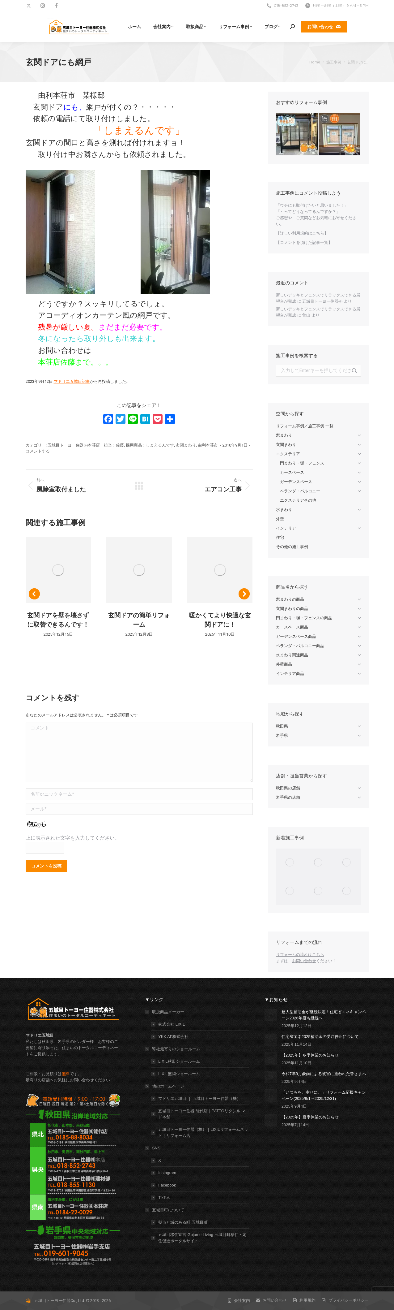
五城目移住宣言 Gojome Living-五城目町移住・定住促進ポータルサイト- (202, 1237)
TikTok (164, 1197)
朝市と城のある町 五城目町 (183, 1222)
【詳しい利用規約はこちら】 (302, 233)
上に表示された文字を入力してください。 (73, 838)
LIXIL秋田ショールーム (179, 1061)
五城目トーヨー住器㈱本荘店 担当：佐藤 (86, 445)
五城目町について (165, 1210)
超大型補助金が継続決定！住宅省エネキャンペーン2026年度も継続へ (324, 1015)
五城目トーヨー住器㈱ (322, 301)
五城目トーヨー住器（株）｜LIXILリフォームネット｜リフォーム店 (203, 1132)
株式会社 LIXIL (171, 1024)
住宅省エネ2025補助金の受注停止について (320, 1036)
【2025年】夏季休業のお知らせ (310, 1117)
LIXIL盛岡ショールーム (179, 1073)
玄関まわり (186, 445)
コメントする (38, 451)
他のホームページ (165, 1086)
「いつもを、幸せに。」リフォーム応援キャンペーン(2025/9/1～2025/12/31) (324, 1095)
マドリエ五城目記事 (72, 381)
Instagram (167, 1172)
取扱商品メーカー (165, 1012)
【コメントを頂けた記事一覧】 (304, 242)
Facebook (167, 1185)
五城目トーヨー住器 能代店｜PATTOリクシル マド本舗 (201, 1114)
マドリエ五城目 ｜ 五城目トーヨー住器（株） (199, 1098)
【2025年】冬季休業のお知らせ (310, 1055)
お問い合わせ (304, 960)
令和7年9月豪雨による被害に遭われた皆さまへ (324, 1073)
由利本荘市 (208, 445)
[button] (34, 593)
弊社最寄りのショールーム (173, 1049)
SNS (153, 1148)
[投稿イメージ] (271, 1015)
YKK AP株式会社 (173, 1036)
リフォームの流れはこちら (300, 954)
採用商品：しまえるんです (150, 445)
